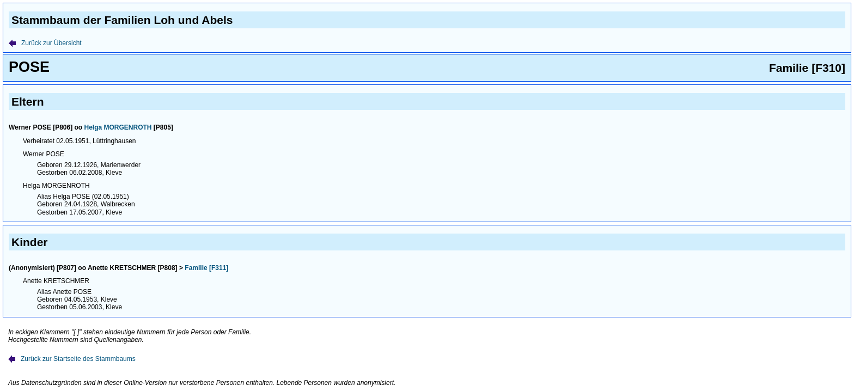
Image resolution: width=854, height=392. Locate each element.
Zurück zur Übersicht (45, 43)
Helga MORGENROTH (118, 127)
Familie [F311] (206, 268)
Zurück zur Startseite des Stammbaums (72, 359)
